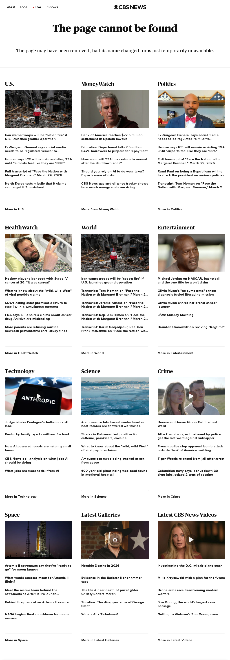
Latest (10, 7)
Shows (52, 7)
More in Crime (169, 496)
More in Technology (21, 496)
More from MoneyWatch (100, 209)
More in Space (16, 640)
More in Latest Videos (175, 640)
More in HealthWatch (21, 353)
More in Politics (170, 209)
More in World (92, 353)
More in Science (94, 496)
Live (38, 7)
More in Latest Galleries (100, 640)
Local (24, 7)
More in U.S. (15, 209)
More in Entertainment (175, 353)
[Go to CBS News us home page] (130, 7)
